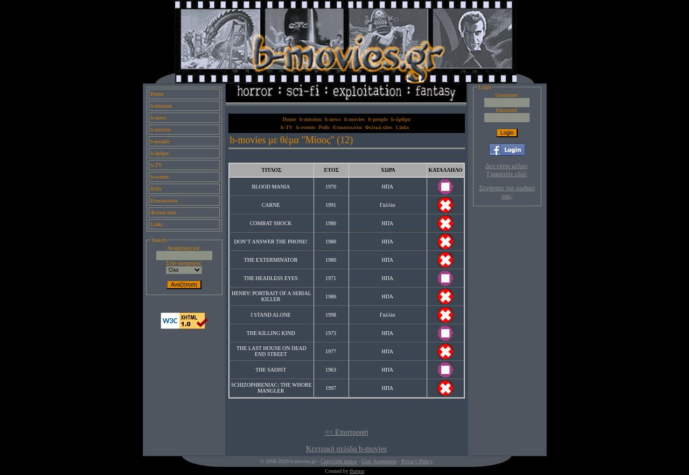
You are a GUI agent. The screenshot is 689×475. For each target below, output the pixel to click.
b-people (160, 141)
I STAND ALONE (271, 315)
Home (157, 94)
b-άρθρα (160, 153)
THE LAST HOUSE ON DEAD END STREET (271, 351)
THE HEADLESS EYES (270, 278)
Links (157, 224)
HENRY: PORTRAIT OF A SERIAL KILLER (271, 296)
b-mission (161, 106)
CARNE (271, 205)
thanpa (357, 471)
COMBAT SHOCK (271, 223)
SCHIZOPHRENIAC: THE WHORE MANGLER (271, 388)
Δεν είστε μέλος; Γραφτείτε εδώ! (506, 170)
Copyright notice (339, 461)
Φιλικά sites (164, 212)
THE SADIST (270, 370)
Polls (156, 189)
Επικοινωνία (164, 201)
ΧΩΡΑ (388, 170)
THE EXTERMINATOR (271, 260)
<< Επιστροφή (346, 432)
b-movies (161, 129)
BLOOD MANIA (270, 187)
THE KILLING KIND (271, 333)
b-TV (157, 165)
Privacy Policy (417, 461)
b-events (160, 177)
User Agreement (378, 461)
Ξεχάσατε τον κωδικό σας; (506, 192)
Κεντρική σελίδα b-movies (346, 449)
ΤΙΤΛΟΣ (271, 170)
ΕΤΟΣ (331, 170)
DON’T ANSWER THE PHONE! (271, 242)
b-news (158, 118)
